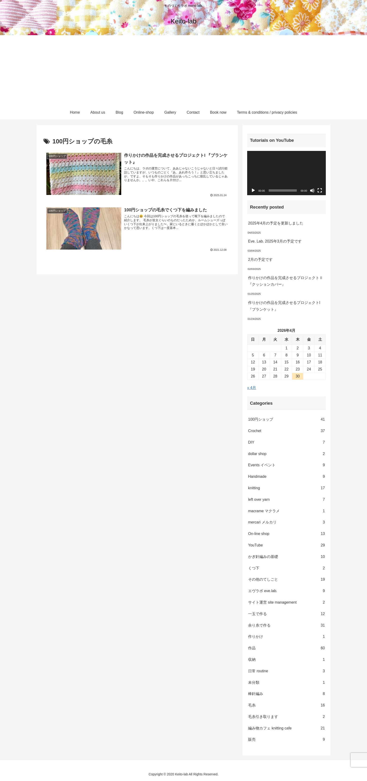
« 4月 (251, 388)
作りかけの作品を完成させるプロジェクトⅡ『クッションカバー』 (285, 281)
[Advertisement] (183, 70)
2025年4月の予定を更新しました (276, 223)
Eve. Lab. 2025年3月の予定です (275, 241)
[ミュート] (312, 190)
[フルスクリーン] (319, 190)
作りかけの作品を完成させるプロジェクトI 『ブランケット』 (284, 306)
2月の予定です (260, 260)
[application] (286, 173)
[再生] (253, 190)
